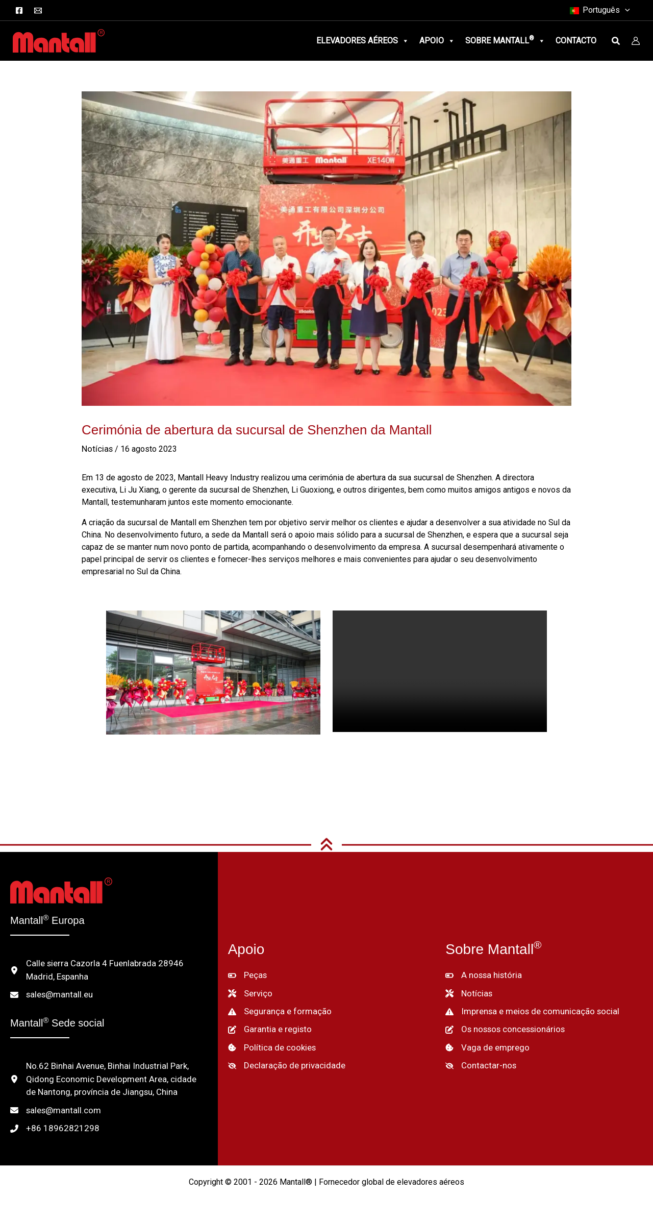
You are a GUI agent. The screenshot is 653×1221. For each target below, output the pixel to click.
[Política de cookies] (270, 1043)
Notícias (96, 449)
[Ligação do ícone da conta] (635, 40)
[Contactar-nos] (478, 1061)
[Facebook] (19, 10)
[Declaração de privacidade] (283, 1061)
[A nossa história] (482, 974)
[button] (627, 10)
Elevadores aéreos (362, 41)
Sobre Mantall (505, 41)
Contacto (576, 40)
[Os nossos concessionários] (503, 1026)
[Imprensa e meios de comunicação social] (527, 1009)
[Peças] (247, 974)
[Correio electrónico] (38, 10)
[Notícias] (468, 991)
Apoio (437, 41)
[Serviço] (249, 991)
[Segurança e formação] (275, 1009)
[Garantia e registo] (267, 1026)
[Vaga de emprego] (484, 1043)
